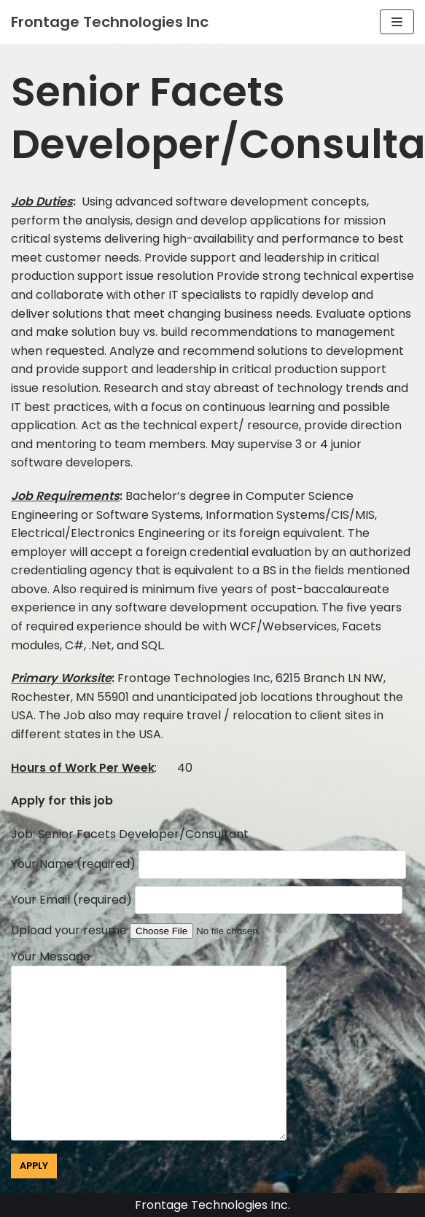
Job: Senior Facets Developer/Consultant (130, 834)
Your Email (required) (206, 899)
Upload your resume (162, 930)
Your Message (157, 1047)
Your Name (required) (208, 864)
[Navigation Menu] (397, 21)
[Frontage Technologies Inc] (109, 22)
